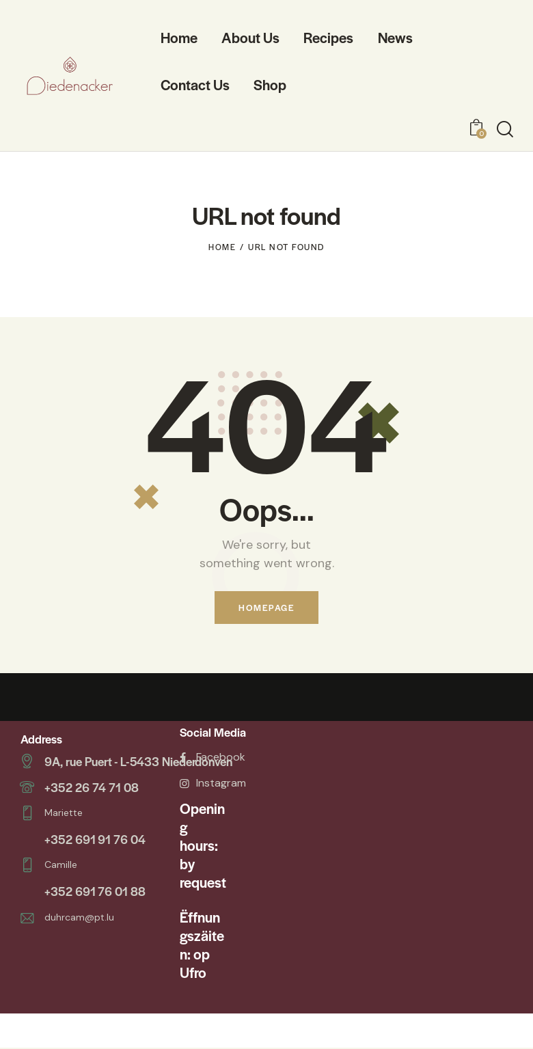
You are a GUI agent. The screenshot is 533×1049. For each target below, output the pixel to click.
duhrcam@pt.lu (79, 911)
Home (222, 247)
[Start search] (505, 129)
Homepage (266, 607)
